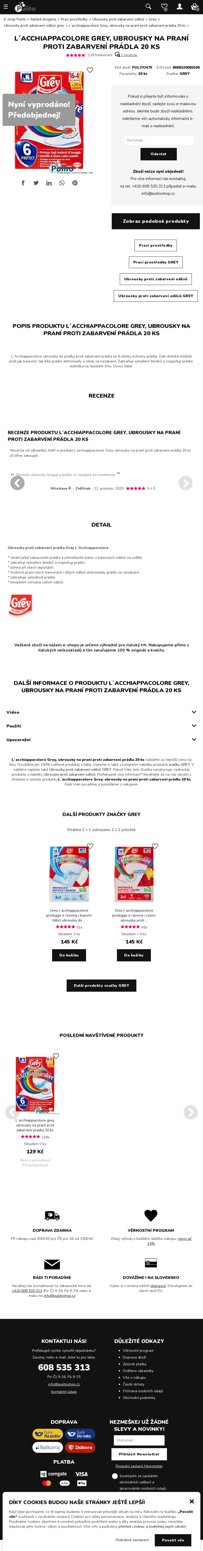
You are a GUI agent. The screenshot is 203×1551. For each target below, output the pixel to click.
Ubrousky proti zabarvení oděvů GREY (155, 296)
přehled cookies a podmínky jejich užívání (152, 1526)
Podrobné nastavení (132, 1540)
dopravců (158, 1285)
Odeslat (159, 154)
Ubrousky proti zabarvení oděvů (118, 19)
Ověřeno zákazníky (138, 1370)
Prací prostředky (74, 19)
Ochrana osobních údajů (143, 1391)
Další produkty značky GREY (101, 814)
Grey (153, 19)
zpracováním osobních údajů (143, 1488)
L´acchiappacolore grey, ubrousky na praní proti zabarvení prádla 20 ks (35, 1125)
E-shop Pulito (15, 19)
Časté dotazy (133, 1384)
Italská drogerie (43, 19)
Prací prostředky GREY (156, 262)
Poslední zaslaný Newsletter (139, 1466)
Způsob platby (134, 1364)
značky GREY (179, 764)
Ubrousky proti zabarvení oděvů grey (34, 25)
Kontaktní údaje (64, 1391)
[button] (192, 1501)
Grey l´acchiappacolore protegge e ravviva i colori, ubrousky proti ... (134, 915)
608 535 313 (64, 1368)
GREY (185, 73)
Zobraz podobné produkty (156, 221)
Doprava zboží (134, 1357)
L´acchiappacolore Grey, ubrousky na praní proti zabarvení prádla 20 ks (127, 25)
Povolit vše (173, 1540)
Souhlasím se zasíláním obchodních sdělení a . (143, 1483)
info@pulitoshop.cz (158, 193)
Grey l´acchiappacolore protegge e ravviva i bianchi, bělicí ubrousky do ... (69, 915)
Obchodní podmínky (139, 1397)
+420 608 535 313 (148, 186)
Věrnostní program (138, 1350)
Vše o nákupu (134, 1377)
